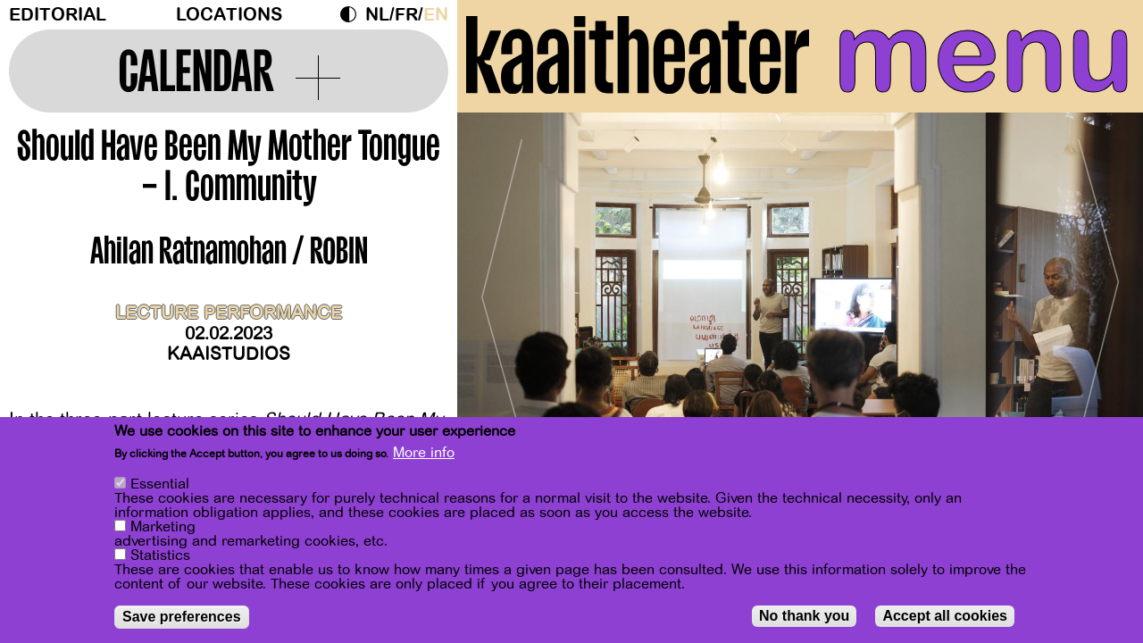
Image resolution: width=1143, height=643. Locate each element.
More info (424, 453)
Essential (159, 484)
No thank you (804, 615)
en (435, 15)
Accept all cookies (944, 615)
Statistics (160, 555)
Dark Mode (352, 14)
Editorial (57, 15)
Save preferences (181, 616)
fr (406, 15)
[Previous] (502, 289)
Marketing (163, 527)
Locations (229, 15)
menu (983, 53)
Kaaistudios (228, 354)
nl (377, 15)
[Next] (1098, 289)
